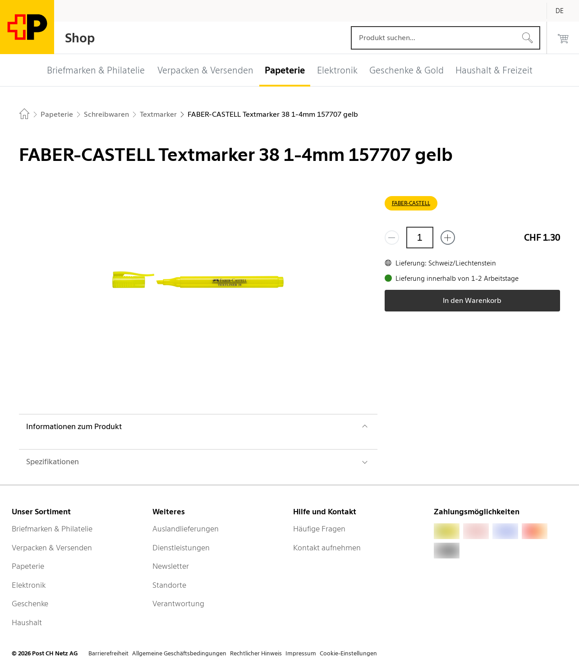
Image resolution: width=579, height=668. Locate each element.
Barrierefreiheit (108, 653)
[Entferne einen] (392, 237)
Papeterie (28, 566)
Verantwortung (178, 603)
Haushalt (27, 622)
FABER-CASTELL (411, 203)
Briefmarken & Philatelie (52, 528)
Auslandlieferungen (185, 528)
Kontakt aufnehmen (327, 547)
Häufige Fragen (319, 528)
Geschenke (30, 603)
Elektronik (29, 585)
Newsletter (170, 566)
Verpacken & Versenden (52, 547)
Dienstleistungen (181, 547)
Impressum (300, 653)
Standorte (169, 585)
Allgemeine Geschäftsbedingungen (179, 653)
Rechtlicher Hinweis (256, 653)
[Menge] (419, 237)
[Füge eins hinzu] (448, 237)
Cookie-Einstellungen (348, 653)
